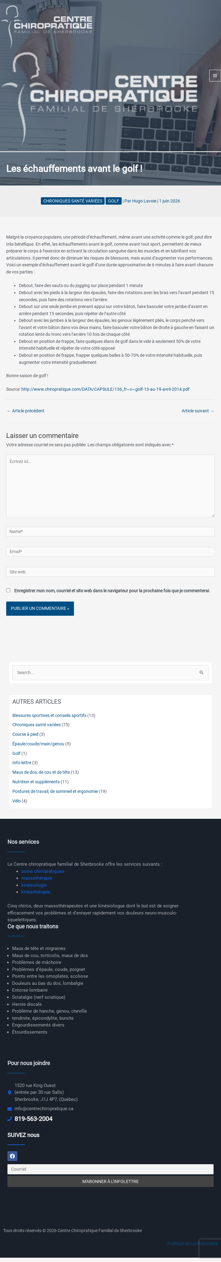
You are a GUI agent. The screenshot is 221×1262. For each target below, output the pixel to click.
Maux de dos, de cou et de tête (41, 776)
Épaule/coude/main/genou (38, 748)
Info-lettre (21, 767)
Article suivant (198, 415)
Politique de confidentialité (192, 1248)
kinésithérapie (35, 896)
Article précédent (25, 415)
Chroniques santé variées (72, 205)
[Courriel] (110, 1174)
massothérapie (36, 882)
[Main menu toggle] (215, 78)
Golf (113, 205)
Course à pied (25, 738)
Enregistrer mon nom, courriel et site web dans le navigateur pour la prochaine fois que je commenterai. (112, 595)
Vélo (16, 805)
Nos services (23, 846)
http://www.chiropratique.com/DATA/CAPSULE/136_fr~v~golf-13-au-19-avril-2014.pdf (105, 393)
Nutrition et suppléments (36, 786)
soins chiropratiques (42, 875)
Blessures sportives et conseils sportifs (49, 719)
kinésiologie (34, 889)
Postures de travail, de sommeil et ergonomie (55, 795)
